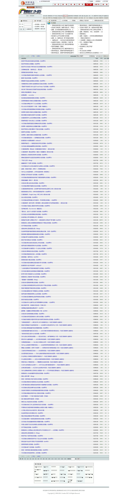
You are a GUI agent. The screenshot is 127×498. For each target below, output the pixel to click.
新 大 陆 (86, 18)
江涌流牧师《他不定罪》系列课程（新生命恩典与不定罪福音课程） (40, 203)
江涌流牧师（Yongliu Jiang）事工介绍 (32, 194)
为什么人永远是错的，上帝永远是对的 (32, 171)
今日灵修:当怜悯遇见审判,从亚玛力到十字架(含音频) (36, 285)
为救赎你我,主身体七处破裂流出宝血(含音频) (34, 83)
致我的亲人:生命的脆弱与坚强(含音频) (32, 373)
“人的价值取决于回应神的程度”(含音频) (32, 268)
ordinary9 (38, 140)
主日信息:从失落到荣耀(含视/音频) (31, 214)
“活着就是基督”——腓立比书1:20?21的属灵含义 (34, 322)
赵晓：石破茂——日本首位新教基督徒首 (91, 36)
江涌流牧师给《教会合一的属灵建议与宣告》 (34, 149)
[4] (33, 459)
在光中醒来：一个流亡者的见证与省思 (32, 396)
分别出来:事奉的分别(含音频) (29, 251)
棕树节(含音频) (25, 132)
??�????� (63, 474)
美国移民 (106, 18)
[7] (41, 459)
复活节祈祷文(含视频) (27, 64)
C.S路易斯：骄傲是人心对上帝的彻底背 (91, 40)
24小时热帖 (65, 20)
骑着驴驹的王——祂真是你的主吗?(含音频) (33, 143)
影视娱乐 (91, 18)
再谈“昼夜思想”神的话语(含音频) (30, 288)
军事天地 (50, 18)
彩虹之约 (65, 15)
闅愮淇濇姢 (82, 490)
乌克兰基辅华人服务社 (55, 322)
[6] (38, 459)
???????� (62, 477)
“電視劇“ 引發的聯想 (27, 279)
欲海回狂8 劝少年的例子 (28, 265)
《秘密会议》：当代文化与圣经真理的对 (62, 40)
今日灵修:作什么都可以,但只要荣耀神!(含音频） (35, 302)
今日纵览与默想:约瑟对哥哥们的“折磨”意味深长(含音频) (37, 319)
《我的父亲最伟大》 (85, 38)
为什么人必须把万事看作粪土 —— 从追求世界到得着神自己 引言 (39, 345)
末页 (38, 56)
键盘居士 (39, 208)
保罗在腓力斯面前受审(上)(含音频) (31, 294)
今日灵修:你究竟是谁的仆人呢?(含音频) (32, 316)
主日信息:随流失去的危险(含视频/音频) (32, 271)
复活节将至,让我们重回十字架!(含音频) (32, 129)
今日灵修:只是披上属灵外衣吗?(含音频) (32, 206)
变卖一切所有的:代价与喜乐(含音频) (31, 379)
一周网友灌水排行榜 (98, 20)
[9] (46, 459)
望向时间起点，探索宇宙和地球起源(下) (62, 50)
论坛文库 (43, 24)
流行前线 (81, 18)
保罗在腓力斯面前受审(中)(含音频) (31, 245)
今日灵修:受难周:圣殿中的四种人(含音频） (33, 75)
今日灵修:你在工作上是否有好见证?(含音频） (34, 404)
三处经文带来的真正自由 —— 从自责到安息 (33, 350)
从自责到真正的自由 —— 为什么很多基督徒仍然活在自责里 (38, 353)
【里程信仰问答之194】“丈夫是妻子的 (62, 34)
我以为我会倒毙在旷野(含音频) (30, 416)
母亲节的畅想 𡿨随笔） (58, 46)
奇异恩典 (32, 15)
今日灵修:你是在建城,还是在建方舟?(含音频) (34, 262)
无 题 (81, 48)
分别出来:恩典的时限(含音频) (29, 282)
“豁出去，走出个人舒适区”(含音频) (31, 211)
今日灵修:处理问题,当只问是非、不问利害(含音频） (36, 200)
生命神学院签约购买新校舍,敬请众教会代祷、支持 (35, 231)
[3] (30, 459)
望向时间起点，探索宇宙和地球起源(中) (62, 52)
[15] (65, 459)
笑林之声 (101, 15)
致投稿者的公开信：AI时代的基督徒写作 (32, 191)
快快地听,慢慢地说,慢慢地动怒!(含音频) (32, 234)
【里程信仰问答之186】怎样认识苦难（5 (91, 29)
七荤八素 (81, 15)
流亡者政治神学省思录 (27, 399)
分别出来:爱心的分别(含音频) (29, 183)
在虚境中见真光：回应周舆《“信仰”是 (62, 42)
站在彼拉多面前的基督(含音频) (30, 98)
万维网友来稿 (42, 169)
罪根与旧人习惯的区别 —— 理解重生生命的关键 (35, 362)
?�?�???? (46, 470)
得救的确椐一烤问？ (27, 180)
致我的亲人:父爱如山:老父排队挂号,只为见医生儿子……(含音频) (39, 430)
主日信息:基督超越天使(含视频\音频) (31, 328)
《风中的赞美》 (84, 44)
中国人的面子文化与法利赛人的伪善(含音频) (34, 424)
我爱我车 (101, 18)
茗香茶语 (50, 15)
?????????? (54, 470)
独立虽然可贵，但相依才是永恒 (30, 305)
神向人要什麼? (25, 376)
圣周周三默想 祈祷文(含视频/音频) (31, 112)
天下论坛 (55, 15)
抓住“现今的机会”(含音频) (28, 240)
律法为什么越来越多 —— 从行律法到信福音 (33, 339)
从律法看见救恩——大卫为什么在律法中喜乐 (34, 367)
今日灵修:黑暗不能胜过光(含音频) (30, 186)
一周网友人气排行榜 (84, 20)
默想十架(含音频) (26, 78)
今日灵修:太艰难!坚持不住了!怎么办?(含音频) (34, 438)
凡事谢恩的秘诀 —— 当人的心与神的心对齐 (33, 342)
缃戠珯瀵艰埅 (75, 490)
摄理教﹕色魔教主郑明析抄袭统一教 (31, 311)
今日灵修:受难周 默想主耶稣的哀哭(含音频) (33, 123)
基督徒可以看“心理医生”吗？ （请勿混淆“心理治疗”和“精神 (38, 220)
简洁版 (42, 26)
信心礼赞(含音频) (26, 197)
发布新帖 (37, 24)
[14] (62, 459)
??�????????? (38, 467)
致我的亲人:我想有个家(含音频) (30, 277)
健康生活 (106, 15)
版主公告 (43, 28)
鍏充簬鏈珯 (46, 490)
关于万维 (105, 1)
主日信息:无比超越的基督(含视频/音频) (32, 421)
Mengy (36, 72)
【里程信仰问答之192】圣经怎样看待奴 (62, 44)
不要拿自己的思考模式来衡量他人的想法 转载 (34, 407)
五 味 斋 (45, 15)
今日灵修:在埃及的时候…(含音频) (30, 453)
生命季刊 (42, 61)
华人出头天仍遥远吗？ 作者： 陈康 (31, 106)
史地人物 (45, 18)
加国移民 (75, 18)
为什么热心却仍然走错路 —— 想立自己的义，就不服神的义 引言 (39, 336)
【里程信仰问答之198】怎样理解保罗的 (62, 31)
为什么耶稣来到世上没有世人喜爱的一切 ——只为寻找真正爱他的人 (40, 370)
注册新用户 (29, 29)
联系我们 (98, 1)
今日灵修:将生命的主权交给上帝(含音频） (33, 242)
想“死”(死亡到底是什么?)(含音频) (30, 274)
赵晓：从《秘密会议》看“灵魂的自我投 (62, 38)
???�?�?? (80, 481)
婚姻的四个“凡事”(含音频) (28, 163)
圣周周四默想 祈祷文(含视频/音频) (31, 100)
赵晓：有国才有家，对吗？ (29, 169)
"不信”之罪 (24, 160)
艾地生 (46, 396)
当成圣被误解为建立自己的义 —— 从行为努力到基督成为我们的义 (40, 330)
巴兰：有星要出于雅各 (86, 42)
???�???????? (80, 467)
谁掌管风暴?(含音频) (27, 444)
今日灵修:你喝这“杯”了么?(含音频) (31, 103)
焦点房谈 (96, 18)
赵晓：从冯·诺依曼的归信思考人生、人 (62, 29)
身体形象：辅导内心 (27, 257)
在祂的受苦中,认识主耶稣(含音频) (30, 118)
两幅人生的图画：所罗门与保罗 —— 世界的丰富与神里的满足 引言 (40, 348)
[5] (35, 459)
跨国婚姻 (55, 18)
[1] (25, 459)
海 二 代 (91, 15)
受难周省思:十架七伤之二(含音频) (30, 120)
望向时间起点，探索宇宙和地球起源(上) (91, 25)
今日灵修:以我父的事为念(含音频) (30, 387)
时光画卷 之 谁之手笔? (86, 46)
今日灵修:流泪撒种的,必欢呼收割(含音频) (33, 296)
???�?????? (71, 467)
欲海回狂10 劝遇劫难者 (28, 140)
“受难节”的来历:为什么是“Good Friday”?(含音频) (35, 86)
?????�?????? (38, 477)
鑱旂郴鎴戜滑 (60, 490)
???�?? (36, 474)
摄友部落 (70, 15)
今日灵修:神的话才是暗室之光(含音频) (32, 382)
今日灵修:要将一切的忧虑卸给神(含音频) (32, 419)
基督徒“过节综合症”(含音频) (29, 174)
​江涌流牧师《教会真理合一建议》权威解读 (33, 152)
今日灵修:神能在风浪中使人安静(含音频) (32, 393)
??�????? (45, 467)
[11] (52, 459)
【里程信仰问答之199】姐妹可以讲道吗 (62, 25)
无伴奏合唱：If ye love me (28, 208)
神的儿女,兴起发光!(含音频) (29, 401)
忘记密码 (37, 26)
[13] (59, 459)
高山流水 (86, 15)
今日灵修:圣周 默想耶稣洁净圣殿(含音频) (33, 109)
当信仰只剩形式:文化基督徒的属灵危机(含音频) (34, 390)
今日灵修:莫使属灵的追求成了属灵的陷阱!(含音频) (35, 177)
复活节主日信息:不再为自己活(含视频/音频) (33, 66)
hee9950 (58, 220)
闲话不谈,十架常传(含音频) (29, 436)
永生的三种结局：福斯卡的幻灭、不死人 (62, 27)
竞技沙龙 (60, 15)
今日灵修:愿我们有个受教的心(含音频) (32, 291)
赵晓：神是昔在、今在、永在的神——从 (91, 31)
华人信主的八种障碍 (85, 50)
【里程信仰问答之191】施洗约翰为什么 (62, 48)
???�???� (80, 470)
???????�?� (88, 477)
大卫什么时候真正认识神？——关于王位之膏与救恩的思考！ (38, 365)
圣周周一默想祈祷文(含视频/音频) (30, 126)
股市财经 (70, 18)
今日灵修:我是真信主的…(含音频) (30, 254)
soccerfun (31, 95)
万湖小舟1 (43, 305)
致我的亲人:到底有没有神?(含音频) (31, 154)
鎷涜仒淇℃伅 (67, 490)
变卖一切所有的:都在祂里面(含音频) (31, 450)
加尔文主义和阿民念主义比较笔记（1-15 (91, 52)
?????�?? (62, 467)
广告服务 (91, 1)
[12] (56, 459)
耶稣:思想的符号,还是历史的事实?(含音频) (33, 157)
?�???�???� (89, 474)
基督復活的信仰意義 (27, 72)
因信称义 (46, 171)
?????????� (80, 477)
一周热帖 (73, 20)
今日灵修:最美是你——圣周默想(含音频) (32, 137)
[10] (49, 459)
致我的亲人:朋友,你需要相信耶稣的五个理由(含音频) (36, 223)
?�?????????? (89, 467)
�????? (53, 474)
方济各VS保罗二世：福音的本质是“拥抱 (91, 27)
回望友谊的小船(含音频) (28, 259)
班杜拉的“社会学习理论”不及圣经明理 (32, 441)
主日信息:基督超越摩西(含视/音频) (31, 146)
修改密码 (37, 28)
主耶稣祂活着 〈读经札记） (29, 69)
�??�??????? (55, 481)
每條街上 (44, 106)
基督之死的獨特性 (26, 92)
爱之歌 (40, 69)
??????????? (37, 481)
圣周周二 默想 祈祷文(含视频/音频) (31, 135)
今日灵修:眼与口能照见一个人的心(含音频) (33, 248)
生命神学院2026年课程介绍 (29, 413)
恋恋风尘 (60, 18)
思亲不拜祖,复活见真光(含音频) (30, 61)
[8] (43, 459)
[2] (27, 459)
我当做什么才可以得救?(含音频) (60, 36)
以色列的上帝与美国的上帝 (29, 217)
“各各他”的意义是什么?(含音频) (30, 333)
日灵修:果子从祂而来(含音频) (29, 237)
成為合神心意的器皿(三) (28, 433)
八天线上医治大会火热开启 (29, 410)
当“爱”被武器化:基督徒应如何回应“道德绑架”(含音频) (36, 384)
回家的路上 (83, 34)
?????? (78, 474)
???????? (53, 466)
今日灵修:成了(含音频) (27, 447)
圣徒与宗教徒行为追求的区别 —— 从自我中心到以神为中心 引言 (39, 325)
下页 (33, 56)
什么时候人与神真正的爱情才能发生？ (32, 356)
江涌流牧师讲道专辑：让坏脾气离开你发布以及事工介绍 (37, 189)
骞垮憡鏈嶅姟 (53, 490)
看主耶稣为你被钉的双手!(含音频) (31, 115)
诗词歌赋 (75, 15)
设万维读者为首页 (45, 1)
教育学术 (96, 15)
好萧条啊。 (24, 95)
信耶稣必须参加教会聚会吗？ (29, 308)
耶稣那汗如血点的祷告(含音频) (30, 81)
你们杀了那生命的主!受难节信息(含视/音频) (33, 89)
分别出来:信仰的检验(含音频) (29, 313)
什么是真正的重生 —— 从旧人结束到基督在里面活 (35, 359)
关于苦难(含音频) (26, 225)
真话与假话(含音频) (26, 299)
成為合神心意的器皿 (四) (28, 228)
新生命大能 (51, 149)
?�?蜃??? (46, 474)
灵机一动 (65, 18)
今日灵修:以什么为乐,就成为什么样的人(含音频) (35, 166)
